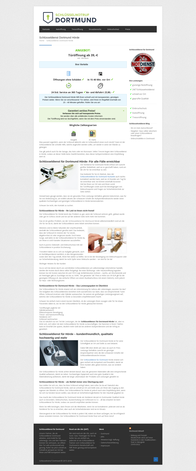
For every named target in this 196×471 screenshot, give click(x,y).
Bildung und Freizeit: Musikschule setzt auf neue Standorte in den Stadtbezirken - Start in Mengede (144, 438)
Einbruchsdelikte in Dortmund (142, 138)
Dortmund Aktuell (136, 431)
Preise (127, 29)
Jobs (102, 437)
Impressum (105, 446)
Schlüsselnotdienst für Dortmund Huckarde (97, 176)
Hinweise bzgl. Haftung (110, 440)
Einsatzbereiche (95, 29)
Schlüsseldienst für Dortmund (96, 360)
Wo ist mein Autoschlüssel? (142, 128)
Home (41, 40)
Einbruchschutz (113, 29)
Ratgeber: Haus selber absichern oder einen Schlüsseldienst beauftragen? (144, 133)
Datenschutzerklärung (109, 443)
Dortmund (105, 434)
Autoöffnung (61, 29)
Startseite (46, 29)
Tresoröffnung (77, 29)
